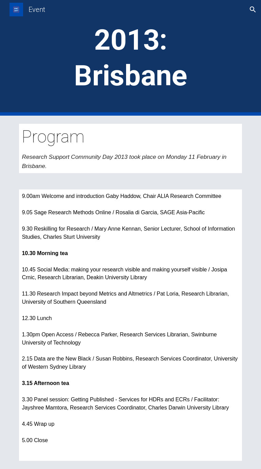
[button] (253, 9)
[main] (130, 57)
